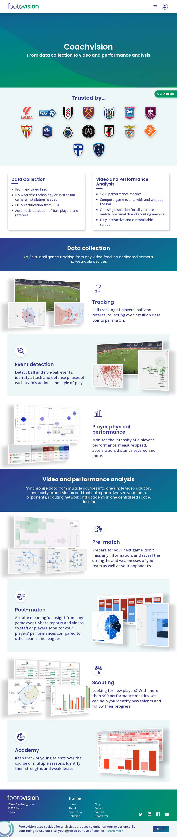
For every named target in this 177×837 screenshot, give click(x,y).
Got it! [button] (161, 829)
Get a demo (165, 94)
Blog (97, 804)
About (72, 808)
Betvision (74, 816)
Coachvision (76, 812)
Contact (99, 812)
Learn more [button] (115, 831)
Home (72, 804)
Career (98, 808)
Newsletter (101, 816)
